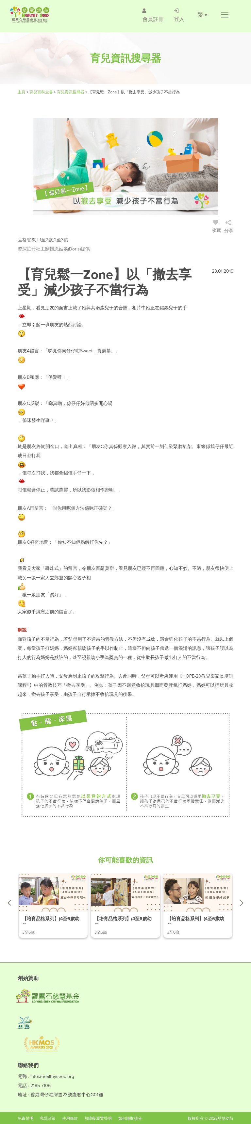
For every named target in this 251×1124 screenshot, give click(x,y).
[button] (224, 14)
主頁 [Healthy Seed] (22, 92)
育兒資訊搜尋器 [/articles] (71, 92)
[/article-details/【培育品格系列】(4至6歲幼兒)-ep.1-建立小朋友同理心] (53, 905)
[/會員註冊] (153, 15)
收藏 (216, 227)
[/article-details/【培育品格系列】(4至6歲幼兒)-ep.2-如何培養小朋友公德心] (125, 905)
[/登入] (179, 15)
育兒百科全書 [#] (41, 92)
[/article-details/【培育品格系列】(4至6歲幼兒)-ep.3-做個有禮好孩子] (197, 905)
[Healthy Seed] (48, 14)
